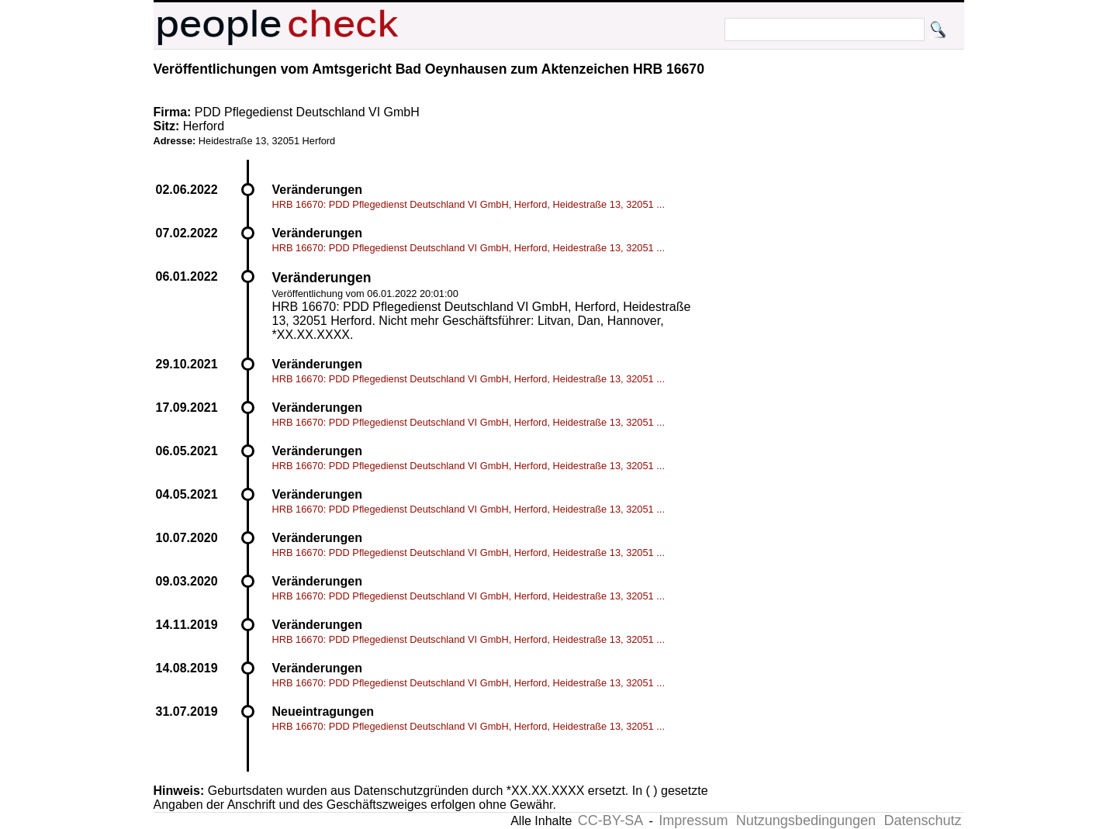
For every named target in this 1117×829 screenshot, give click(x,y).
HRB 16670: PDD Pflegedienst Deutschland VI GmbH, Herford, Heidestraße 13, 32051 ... (468, 204)
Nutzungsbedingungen (806, 820)
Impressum (693, 820)
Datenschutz (922, 820)
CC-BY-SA (610, 820)
